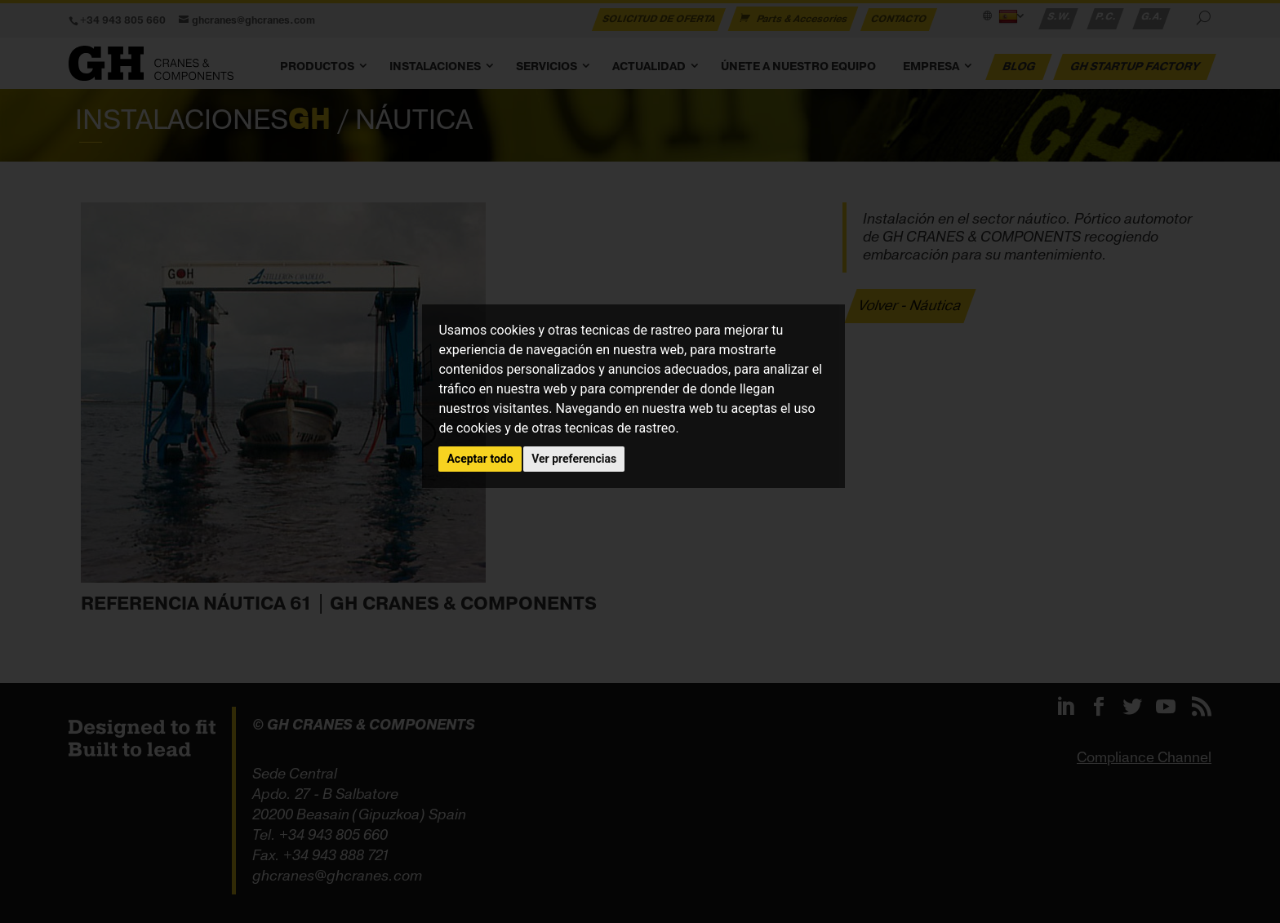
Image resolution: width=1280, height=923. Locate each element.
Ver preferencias (573, 458)
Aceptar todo (480, 458)
